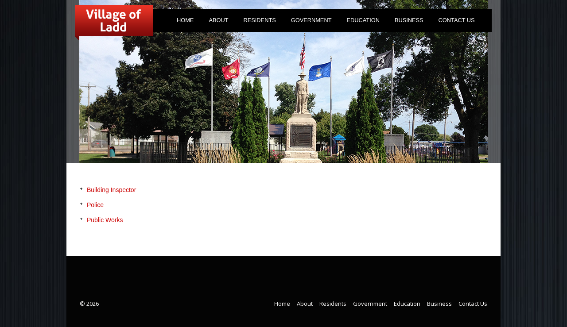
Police (95, 204)
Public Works (105, 219)
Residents (258, 22)
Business (409, 20)
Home (185, 20)
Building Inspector (111, 189)
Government (309, 22)
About (216, 22)
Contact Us (457, 20)
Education (362, 20)
